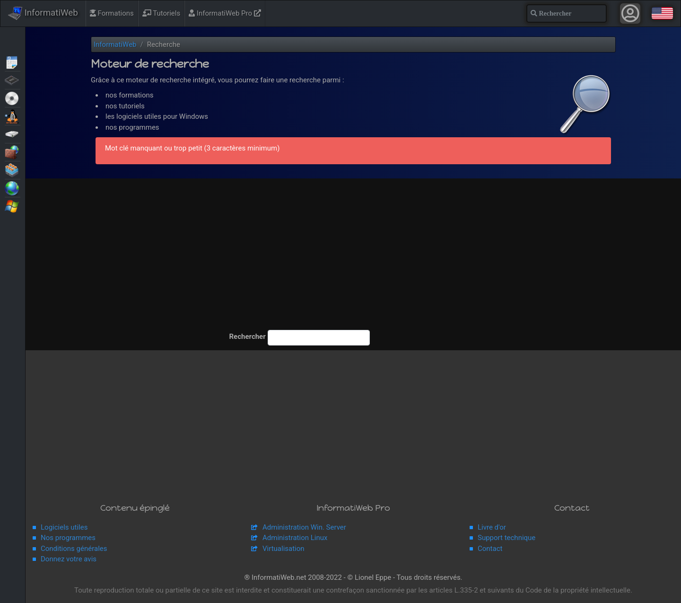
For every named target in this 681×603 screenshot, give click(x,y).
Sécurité (12, 151)
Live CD (12, 97)
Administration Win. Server (304, 527)
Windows (12, 205)
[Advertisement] (353, 259)
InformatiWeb (43, 13)
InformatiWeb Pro (225, 13)
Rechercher (245, 336)
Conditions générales (74, 548)
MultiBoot (12, 115)
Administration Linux (294, 537)
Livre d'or (492, 527)
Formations (112, 13)
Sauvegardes (12, 133)
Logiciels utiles (64, 527)
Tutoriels (161, 13)
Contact (490, 548)
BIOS (12, 79)
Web (12, 187)
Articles (12, 61)
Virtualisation (12, 169)
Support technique (506, 537)
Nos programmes (68, 537)
